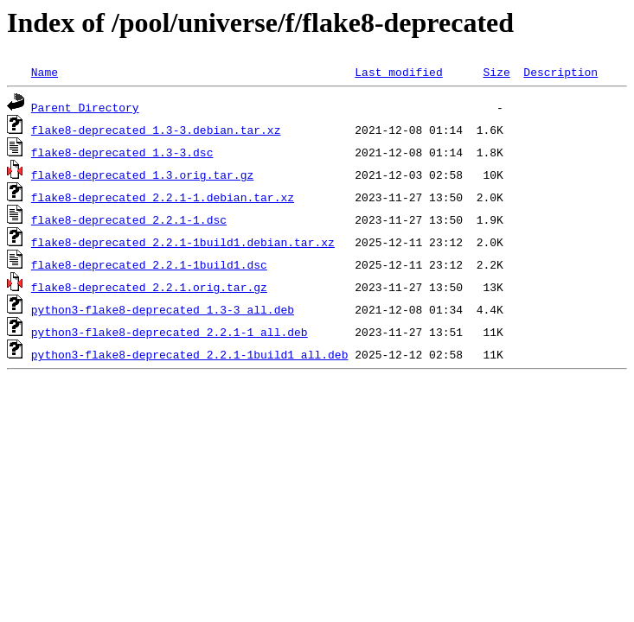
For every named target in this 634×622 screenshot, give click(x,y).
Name (44, 71)
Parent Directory (85, 107)
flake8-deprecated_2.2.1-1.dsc (129, 219)
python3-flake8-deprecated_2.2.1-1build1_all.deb (190, 354)
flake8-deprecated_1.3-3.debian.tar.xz (156, 129)
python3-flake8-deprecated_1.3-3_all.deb (162, 309)
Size (496, 71)
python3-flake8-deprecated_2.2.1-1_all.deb (169, 332)
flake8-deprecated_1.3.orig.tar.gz (142, 174)
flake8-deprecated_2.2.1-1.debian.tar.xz (162, 197)
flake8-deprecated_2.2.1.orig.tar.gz (149, 287)
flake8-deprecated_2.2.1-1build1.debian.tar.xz (183, 242)
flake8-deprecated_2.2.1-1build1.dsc (149, 264)
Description (560, 71)
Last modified (398, 71)
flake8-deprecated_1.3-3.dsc (122, 152)
